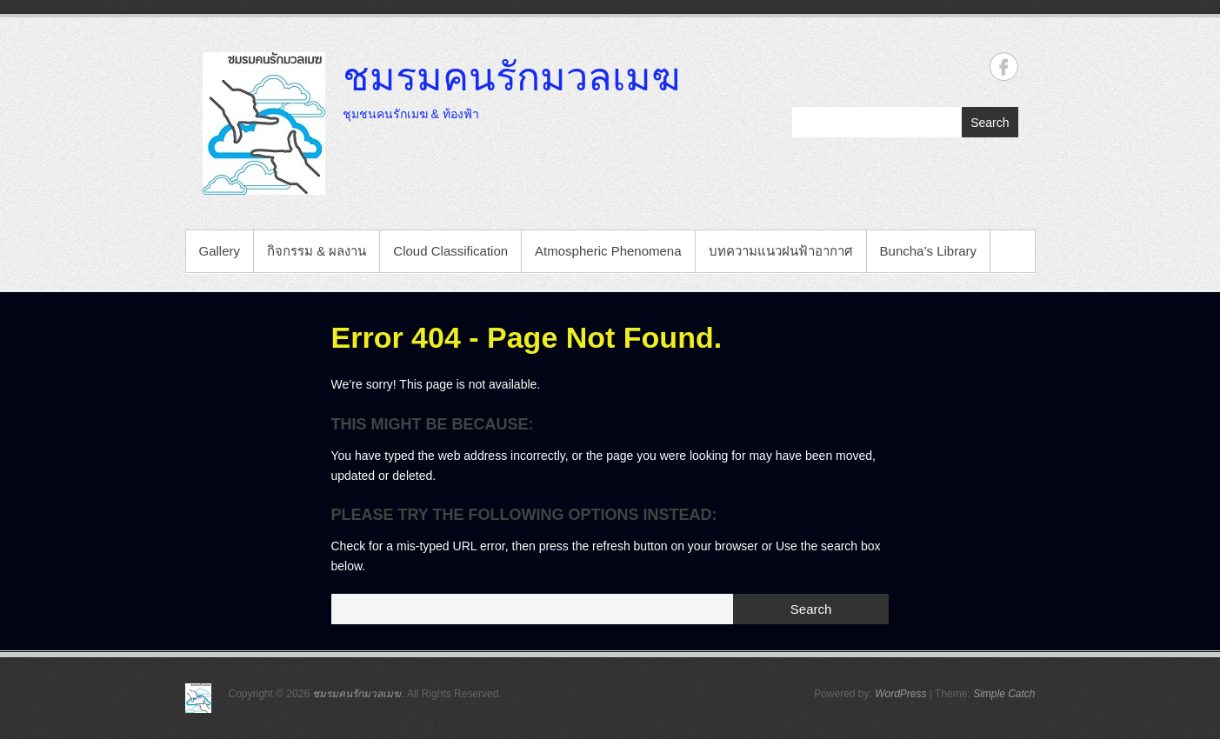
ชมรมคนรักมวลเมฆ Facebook (1004, 66)
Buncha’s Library (928, 250)
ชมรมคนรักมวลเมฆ (511, 75)
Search (989, 123)
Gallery (220, 250)
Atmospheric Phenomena (608, 250)
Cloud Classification (450, 250)
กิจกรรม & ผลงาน (316, 250)
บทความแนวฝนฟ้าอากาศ (781, 250)
